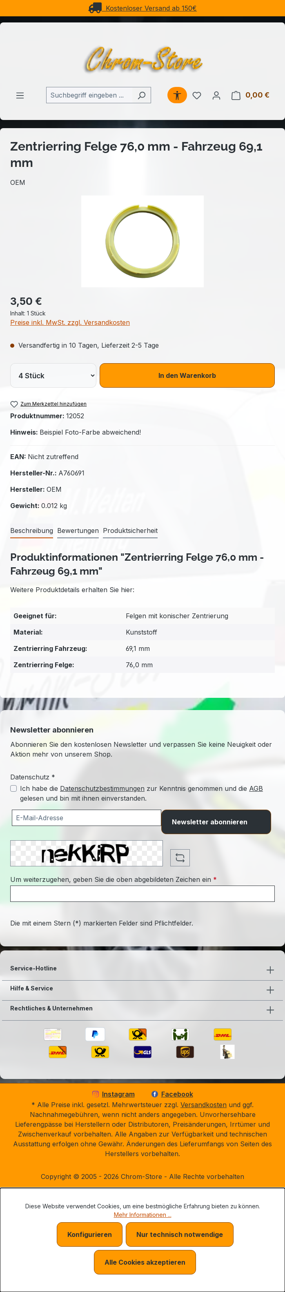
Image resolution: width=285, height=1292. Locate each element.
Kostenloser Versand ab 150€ (142, 8)
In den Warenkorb (187, 375)
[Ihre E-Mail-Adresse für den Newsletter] (86, 818)
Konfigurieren (89, 1234)
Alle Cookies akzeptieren (145, 1262)
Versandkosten (203, 1105)
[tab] (31, 531)
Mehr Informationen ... (142, 1214)
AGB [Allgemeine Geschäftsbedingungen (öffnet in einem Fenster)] (256, 788)
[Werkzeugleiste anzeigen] (177, 95)
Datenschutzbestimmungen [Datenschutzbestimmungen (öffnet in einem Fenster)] (102, 788)
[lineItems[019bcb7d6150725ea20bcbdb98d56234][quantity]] (53, 375)
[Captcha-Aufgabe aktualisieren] (180, 857)
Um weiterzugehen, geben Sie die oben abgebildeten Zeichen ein (113, 879)
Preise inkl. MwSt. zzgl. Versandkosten (70, 322)
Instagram (113, 1094)
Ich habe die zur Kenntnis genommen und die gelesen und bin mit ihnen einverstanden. (141, 793)
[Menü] (20, 95)
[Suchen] (141, 95)
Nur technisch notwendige (179, 1234)
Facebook (172, 1094)
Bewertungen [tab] (78, 530)
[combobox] (89, 95)
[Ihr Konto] (216, 95)
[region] (142, 241)
